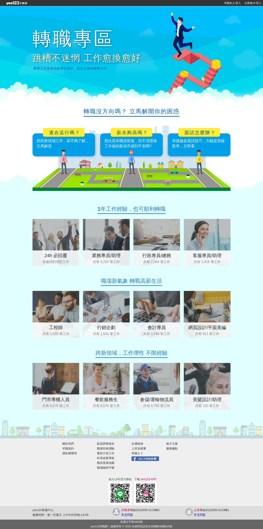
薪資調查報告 (105, 443)
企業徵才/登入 (252, 3)
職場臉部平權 (105, 467)
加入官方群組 (120, 479)
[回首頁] (16, 3)
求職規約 (68, 448)
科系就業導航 (105, 458)
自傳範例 (137, 443)
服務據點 (172, 448)
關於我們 (68, 443)
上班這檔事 (139, 448)
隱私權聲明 (69, 453)
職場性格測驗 (105, 448)
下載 (145, 479)
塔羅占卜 (137, 453)
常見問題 (127, 514)
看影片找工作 (105, 453)
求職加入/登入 (232, 3)
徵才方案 (172, 443)
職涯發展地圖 (105, 463)
